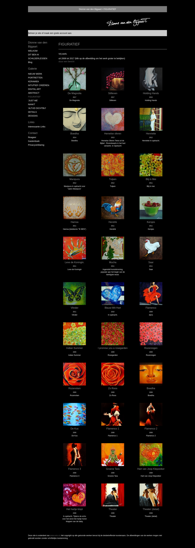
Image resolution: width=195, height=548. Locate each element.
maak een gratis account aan (57, 33)
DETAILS (32, 112)
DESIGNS (33, 116)
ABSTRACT (33, 93)
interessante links (36, 126)
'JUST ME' (33, 100)
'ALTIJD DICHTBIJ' (37, 108)
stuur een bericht (66, 61)
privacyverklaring (36, 145)
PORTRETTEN (35, 77)
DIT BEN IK (33, 54)
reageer (32, 137)
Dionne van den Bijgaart (90, 9)
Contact (32, 133)
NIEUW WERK (35, 74)
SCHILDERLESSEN (37, 58)
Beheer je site (34, 33)
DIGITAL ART (34, 89)
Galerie (32, 68)
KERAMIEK (33, 81)
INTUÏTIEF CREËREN (38, 85)
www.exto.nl (55, 535)
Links (31, 122)
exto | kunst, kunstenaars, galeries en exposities (36, 9)
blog (30, 62)
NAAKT (31, 104)
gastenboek (34, 141)
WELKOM (32, 51)
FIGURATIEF (34, 97)
